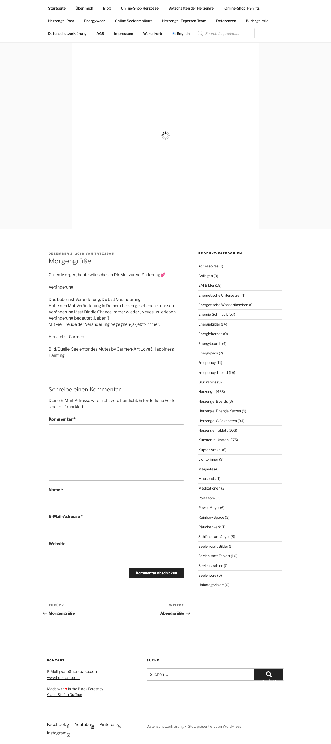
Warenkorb (152, 33)
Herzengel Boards (213, 401)
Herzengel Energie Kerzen (219, 411)
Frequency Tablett (213, 372)
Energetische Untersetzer (219, 295)
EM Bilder (206, 285)
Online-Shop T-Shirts (242, 8)
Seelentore (207, 575)
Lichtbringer (208, 459)
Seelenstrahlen (210, 565)
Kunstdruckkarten (213, 440)
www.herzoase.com (63, 677)
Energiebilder (209, 324)
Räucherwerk (209, 527)
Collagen (205, 276)
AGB (100, 33)
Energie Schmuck (213, 314)
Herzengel (206, 391)
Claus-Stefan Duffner (64, 694)
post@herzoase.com (79, 671)
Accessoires (208, 266)
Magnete (205, 469)
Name (56, 489)
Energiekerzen (210, 333)
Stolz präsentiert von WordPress (214, 726)
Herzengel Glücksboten (217, 421)
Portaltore (206, 498)
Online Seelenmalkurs (133, 21)
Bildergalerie (257, 21)
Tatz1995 (104, 253)
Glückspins (207, 382)
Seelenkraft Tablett (214, 556)
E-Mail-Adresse (66, 516)
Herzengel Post (61, 21)
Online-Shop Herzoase (140, 8)
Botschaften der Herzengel (191, 8)
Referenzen (226, 21)
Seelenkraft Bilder (213, 546)
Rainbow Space (211, 517)
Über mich (84, 8)
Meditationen (209, 488)
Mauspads (207, 478)
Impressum (123, 33)
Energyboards (209, 343)
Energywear (94, 21)
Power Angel (208, 507)
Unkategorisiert (211, 585)
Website (57, 543)
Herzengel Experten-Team (184, 21)
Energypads (208, 353)
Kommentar (62, 419)
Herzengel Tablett (213, 430)
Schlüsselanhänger (214, 536)
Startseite (57, 8)
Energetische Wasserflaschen (223, 305)
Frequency (207, 362)
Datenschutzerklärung (67, 33)
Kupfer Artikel (209, 449)
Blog (107, 8)
